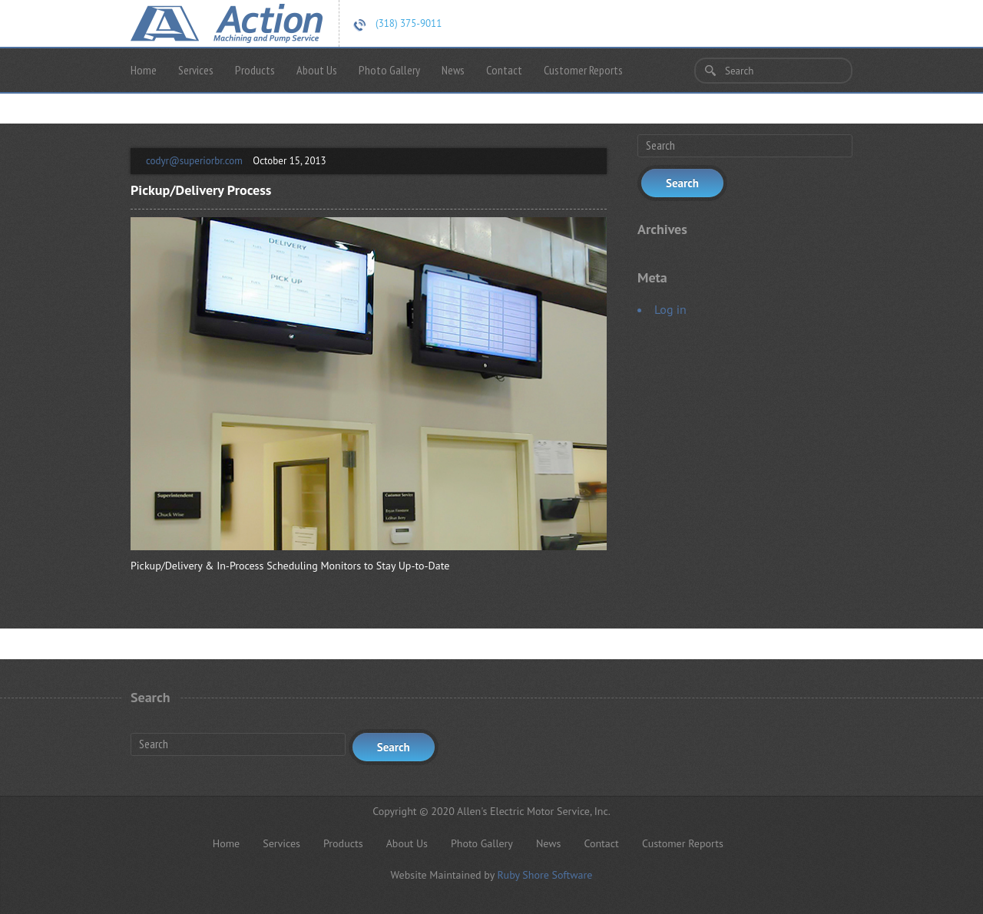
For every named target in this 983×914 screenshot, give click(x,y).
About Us (316, 70)
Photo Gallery (389, 70)
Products (255, 70)
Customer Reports (583, 70)
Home (144, 70)
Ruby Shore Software (544, 875)
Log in (670, 309)
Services (195, 70)
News (453, 70)
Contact (504, 70)
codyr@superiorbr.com (194, 160)
